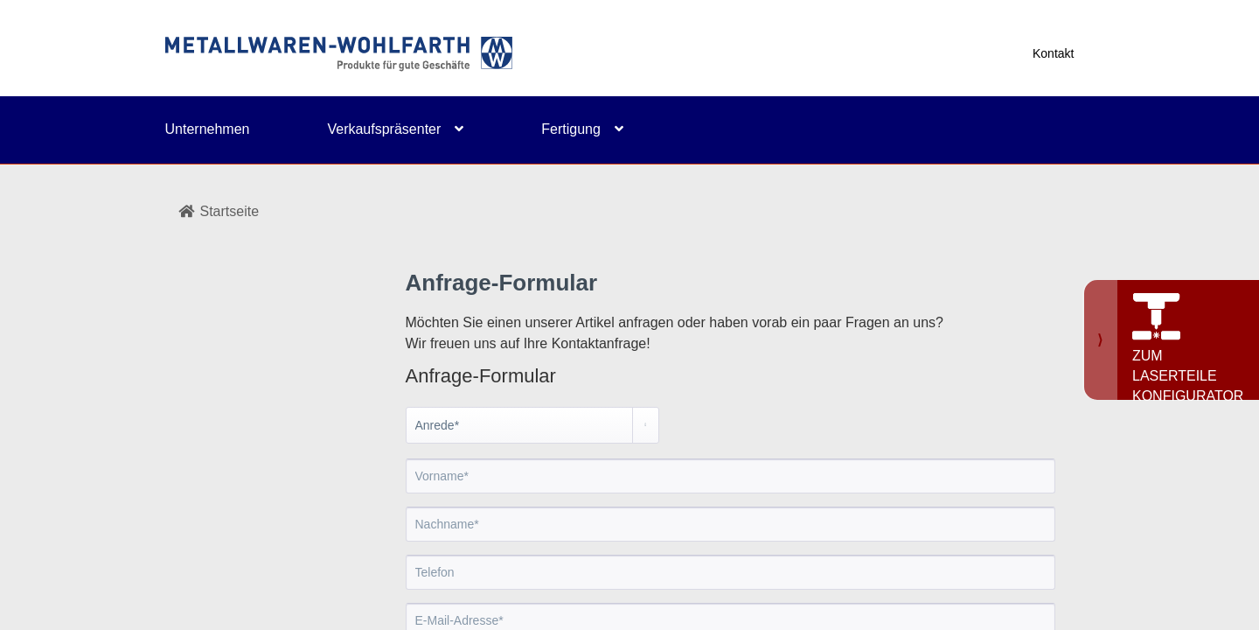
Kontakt (1053, 53)
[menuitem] (246, 142)
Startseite (219, 211)
